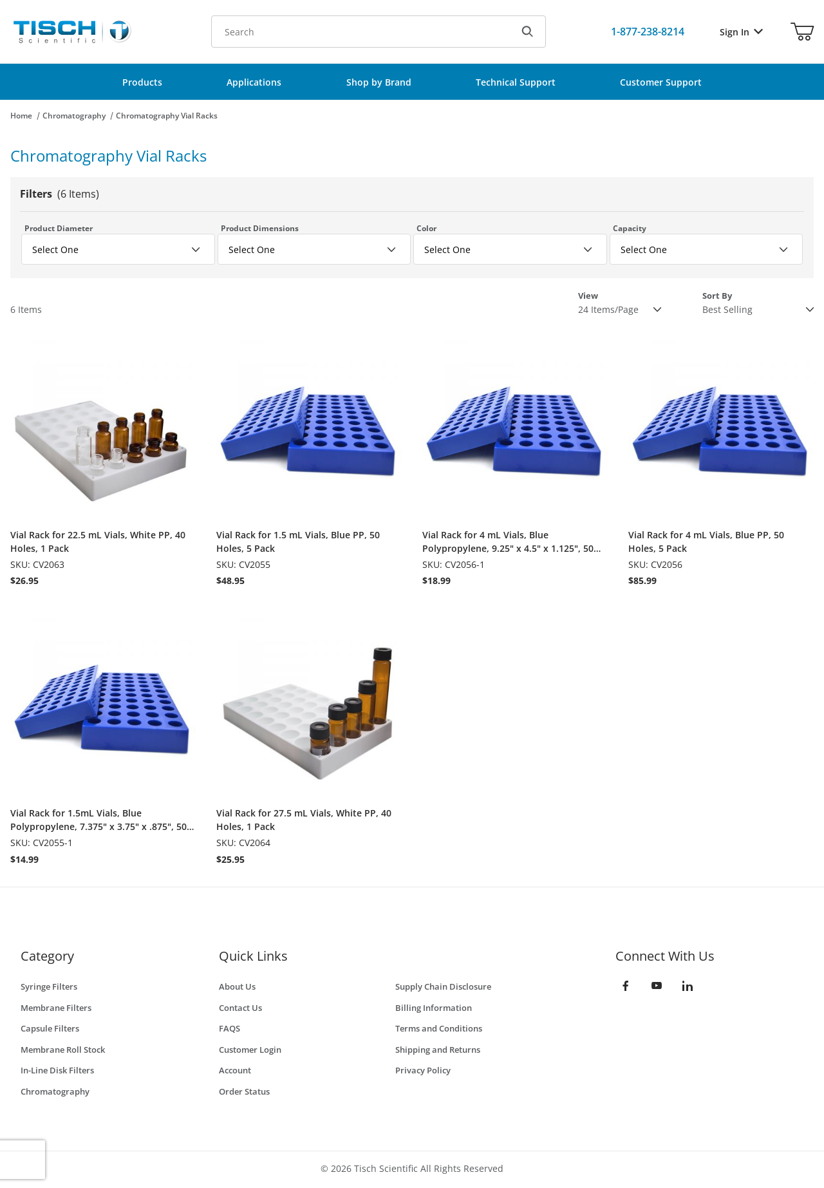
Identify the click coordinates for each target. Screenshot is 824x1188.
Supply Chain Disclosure (443, 986)
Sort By (717, 295)
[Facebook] (625, 986)
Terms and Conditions (438, 1028)
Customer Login (250, 1049)
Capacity (629, 228)
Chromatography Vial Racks (167, 115)
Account (235, 1070)
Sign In (741, 32)
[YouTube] (656, 986)
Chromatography (74, 115)
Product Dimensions (260, 228)
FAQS (229, 1028)
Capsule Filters (50, 1028)
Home (21, 115)
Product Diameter (58, 228)
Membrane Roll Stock (63, 1049)
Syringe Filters (49, 986)
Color (426, 228)
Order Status (244, 1091)
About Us (237, 986)
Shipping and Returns (437, 1049)
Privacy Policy (423, 1070)
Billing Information (433, 1008)
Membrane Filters (56, 1008)
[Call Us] (647, 31)
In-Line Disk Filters (57, 1070)
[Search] (527, 31)
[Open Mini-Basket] (802, 31)
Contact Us (240, 1008)
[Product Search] (360, 31)
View (588, 295)
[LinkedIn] (687, 986)
